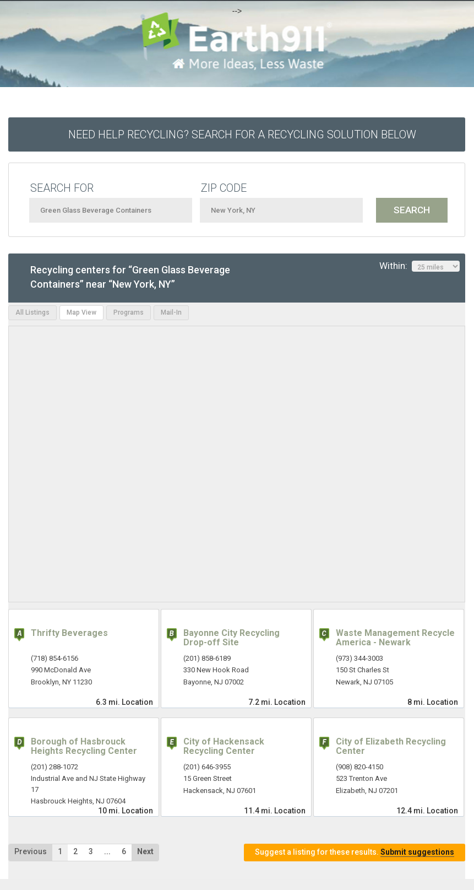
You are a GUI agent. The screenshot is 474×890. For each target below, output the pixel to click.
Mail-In (171, 312)
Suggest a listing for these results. (354, 852)
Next (145, 851)
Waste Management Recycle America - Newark (395, 638)
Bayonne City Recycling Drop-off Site (231, 638)
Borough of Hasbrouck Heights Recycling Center (84, 746)
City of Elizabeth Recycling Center (391, 746)
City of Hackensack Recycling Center (223, 746)
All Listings (32, 312)
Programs (128, 312)
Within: (419, 266)
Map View (81, 312)
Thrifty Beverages (69, 633)
